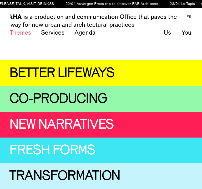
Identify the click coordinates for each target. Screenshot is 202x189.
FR (188, 17)
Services (52, 33)
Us (167, 33)
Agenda (84, 33)
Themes (20, 33)
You (186, 33)
